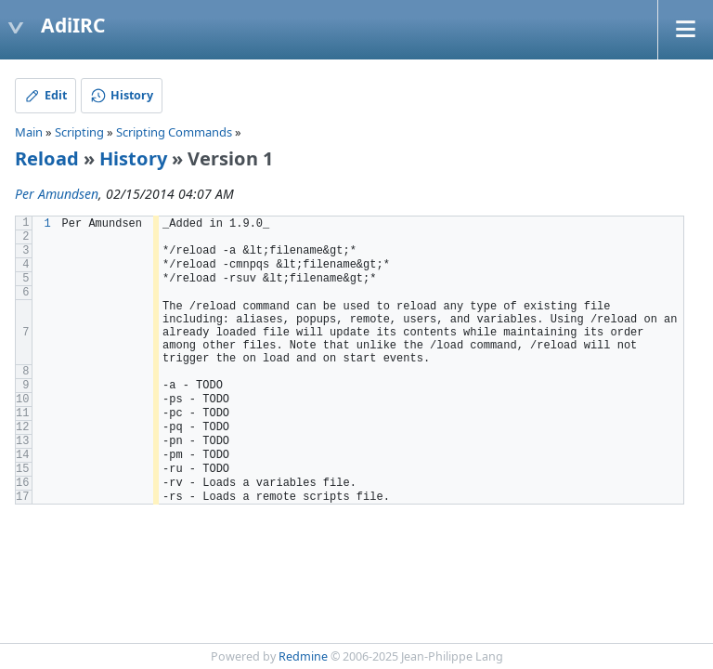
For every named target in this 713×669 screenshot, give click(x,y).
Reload (47, 158)
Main (29, 132)
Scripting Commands (174, 132)
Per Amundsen (56, 194)
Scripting (79, 132)
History (133, 158)
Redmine (303, 656)
